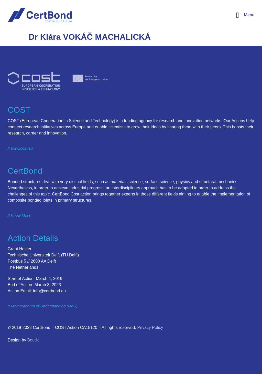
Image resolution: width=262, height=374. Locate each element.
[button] (244, 15)
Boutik (33, 340)
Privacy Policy (150, 327)
